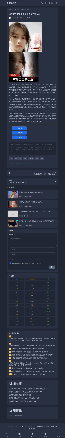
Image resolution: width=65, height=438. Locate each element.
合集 (25, 158)
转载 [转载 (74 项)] (48, 318)
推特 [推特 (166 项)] (17, 295)
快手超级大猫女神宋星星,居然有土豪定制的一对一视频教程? (29, 352)
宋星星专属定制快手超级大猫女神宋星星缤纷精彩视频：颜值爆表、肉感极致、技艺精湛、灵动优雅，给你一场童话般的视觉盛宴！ (32, 339)
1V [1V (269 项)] (17, 279)
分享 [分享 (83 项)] (48, 282)
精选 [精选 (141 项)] (17, 308)
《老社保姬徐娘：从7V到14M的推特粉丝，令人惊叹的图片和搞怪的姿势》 (32, 345)
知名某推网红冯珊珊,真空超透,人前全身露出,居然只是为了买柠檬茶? (32, 355)
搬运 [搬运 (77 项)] (32, 295)
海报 (25, 163)
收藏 (18, 163)
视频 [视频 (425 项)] (48, 315)
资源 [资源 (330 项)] (17, 318)
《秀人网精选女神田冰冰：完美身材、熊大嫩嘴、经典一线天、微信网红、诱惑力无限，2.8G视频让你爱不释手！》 (32, 364)
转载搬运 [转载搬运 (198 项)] (16, 321)
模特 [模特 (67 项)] (48, 298)
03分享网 (12, 3)
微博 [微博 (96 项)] (48, 289)
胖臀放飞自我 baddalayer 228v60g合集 (31, 192)
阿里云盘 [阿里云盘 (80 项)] (32, 321)
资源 (42, 158)
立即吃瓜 (19, 128)
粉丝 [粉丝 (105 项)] (48, 305)
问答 (32, 435)
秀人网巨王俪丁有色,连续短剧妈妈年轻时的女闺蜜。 (27, 368)
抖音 (36, 158)
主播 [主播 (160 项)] (17, 282)
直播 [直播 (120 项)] (17, 305)
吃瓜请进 (19, 137)
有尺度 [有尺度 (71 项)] (32, 298)
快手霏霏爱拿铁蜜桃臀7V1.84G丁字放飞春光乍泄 (24, 398)
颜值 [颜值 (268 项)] (17, 324)
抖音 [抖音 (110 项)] (48, 292)
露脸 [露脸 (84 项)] (48, 321)
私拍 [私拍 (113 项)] (32, 305)
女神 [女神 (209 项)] (48, 285)
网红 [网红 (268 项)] (48, 308)
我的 (45, 435)
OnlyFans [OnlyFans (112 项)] (32, 279)
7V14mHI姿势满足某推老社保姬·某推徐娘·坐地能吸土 (27, 349)
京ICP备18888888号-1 (43, 426)
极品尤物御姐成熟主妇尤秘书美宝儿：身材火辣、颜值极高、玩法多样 (32, 371)
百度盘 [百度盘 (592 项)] (48, 302)
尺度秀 (31, 158)
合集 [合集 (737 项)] (32, 285)
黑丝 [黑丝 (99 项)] (48, 324)
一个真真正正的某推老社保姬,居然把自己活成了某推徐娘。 (29, 358)
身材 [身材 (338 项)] (32, 318)
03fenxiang (22, 426)
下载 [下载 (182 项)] (48, 279)
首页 (17, 9)
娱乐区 (23, 9)
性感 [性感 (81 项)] (32, 292)
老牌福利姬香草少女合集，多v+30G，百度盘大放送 (35, 211)
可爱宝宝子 (18, 158)
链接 (31, 163)
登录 (51, 3)
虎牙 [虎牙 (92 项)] (17, 315)
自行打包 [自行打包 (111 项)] (47, 311)
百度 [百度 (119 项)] (17, 302)
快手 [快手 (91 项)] (17, 292)
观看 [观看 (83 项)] (32, 315)
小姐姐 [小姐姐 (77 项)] (32, 289)
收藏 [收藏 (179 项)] (48, 295)
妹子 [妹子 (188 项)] (17, 289)
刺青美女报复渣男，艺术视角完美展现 (30, 202)
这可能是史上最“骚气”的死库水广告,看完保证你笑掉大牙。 (30, 374)
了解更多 (19, 133)
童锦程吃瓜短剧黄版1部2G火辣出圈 (20, 395)
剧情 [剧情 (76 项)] (17, 285)
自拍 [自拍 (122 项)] (32, 311)
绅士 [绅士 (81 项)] (32, 308)
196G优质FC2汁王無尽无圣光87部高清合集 (22, 401)
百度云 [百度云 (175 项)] (32, 302)
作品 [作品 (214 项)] (32, 282)
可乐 (11, 158)
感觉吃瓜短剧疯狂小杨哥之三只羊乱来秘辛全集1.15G (25, 392)
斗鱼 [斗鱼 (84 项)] (17, 298)
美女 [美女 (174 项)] (17, 311)
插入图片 (12, 234)
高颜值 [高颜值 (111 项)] (32, 324)
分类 (19, 435)
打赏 (12, 163)
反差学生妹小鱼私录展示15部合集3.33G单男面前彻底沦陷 (36, 221)
